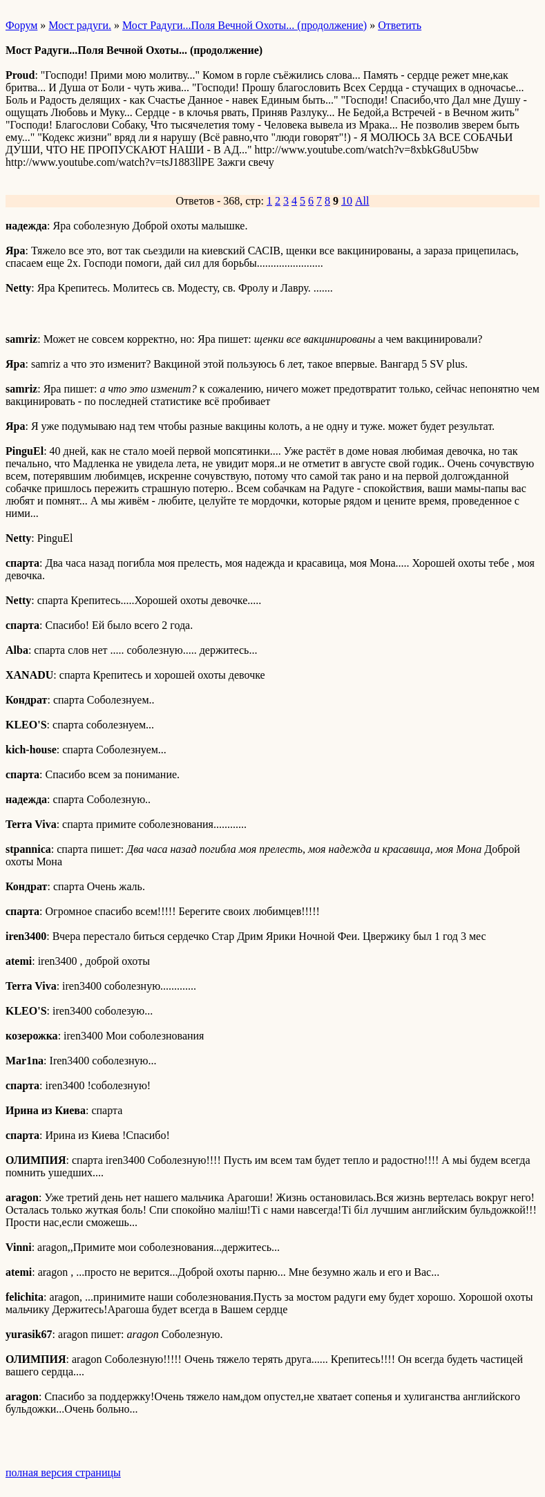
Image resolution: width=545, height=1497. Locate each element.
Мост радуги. (79, 25)
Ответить (399, 25)
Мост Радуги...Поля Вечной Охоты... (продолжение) (244, 25)
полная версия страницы (63, 1472)
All (362, 201)
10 (346, 201)
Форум (21, 25)
